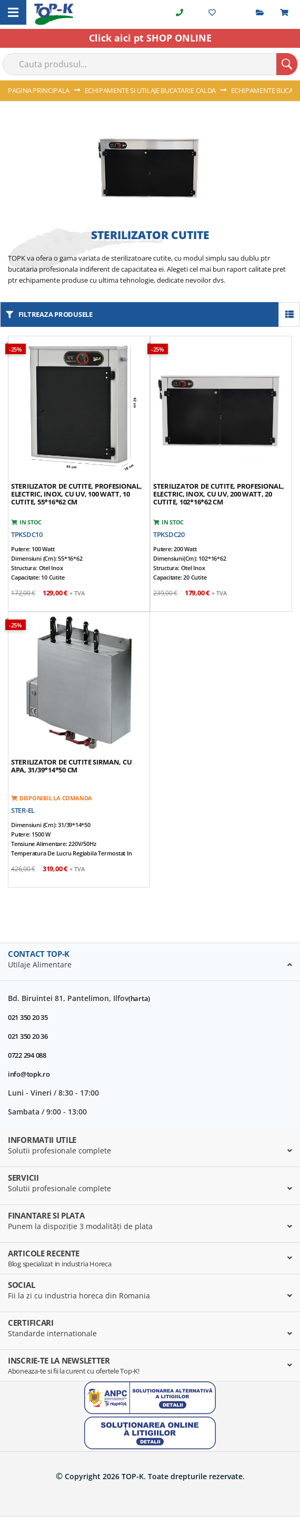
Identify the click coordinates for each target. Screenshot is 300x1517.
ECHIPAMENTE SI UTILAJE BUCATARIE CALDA (151, 90)
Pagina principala (39, 90)
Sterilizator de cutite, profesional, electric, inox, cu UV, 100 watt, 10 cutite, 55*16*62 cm (76, 494)
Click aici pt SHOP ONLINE (150, 38)
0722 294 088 (27, 1055)
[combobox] (150, 64)
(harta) (139, 998)
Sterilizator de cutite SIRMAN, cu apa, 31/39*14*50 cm (71, 766)
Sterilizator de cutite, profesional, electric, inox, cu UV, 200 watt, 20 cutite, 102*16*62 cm (218, 494)
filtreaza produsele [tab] (55, 314)
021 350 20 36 (28, 1036)
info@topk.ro (29, 1074)
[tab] (150, 962)
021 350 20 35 (28, 1017)
